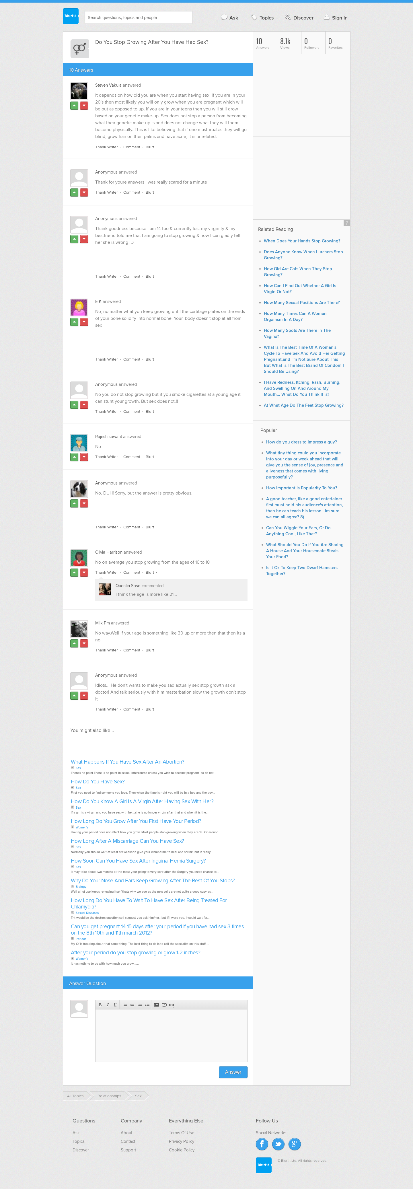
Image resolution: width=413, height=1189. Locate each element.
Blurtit (71, 17)
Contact (128, 1141)
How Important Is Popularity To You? (301, 488)
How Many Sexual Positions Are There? (302, 302)
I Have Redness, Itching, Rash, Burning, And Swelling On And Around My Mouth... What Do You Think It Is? (302, 388)
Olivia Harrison (108, 552)
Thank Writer (106, 147)
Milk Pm (102, 623)
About (126, 1132)
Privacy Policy (181, 1141)
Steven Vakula (108, 85)
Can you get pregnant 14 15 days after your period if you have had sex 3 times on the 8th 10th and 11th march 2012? (157, 929)
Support (128, 1150)
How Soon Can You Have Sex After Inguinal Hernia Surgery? (138, 861)
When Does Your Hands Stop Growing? (302, 241)
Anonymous (106, 172)
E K (98, 301)
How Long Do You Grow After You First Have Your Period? (136, 821)
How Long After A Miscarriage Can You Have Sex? (127, 841)
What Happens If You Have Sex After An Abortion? (127, 762)
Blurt (150, 147)
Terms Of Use (181, 1132)
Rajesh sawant (108, 436)
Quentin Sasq (128, 585)
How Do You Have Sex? (98, 782)
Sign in (335, 17)
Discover (298, 17)
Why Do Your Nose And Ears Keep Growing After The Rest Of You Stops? (153, 880)
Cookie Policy (181, 1150)
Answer (233, 1072)
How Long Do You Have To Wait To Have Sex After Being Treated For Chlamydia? (149, 903)
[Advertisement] (161, 256)
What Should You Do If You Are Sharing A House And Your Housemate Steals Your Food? (305, 551)
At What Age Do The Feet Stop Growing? (304, 405)
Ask (229, 17)
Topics (262, 17)
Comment (131, 147)
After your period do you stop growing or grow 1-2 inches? (135, 952)
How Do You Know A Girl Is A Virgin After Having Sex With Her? (142, 801)
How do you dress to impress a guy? (301, 442)
